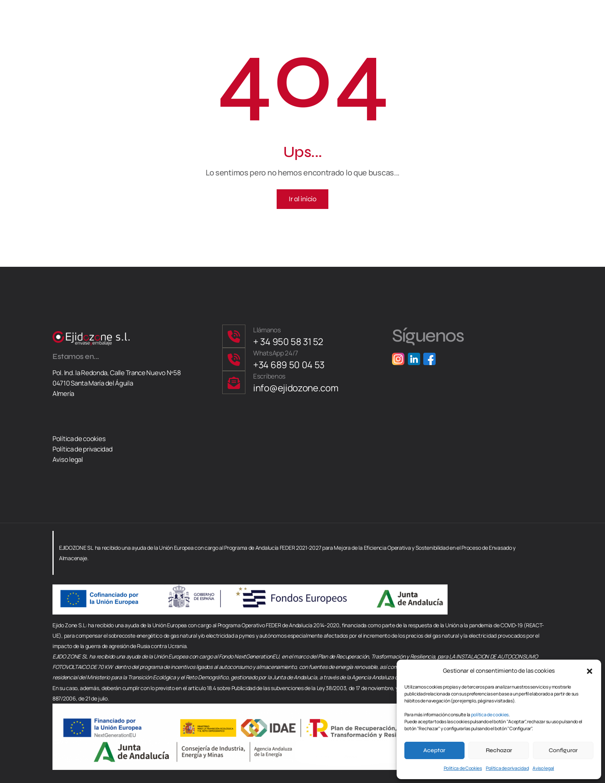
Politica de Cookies (463, 768)
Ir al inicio (302, 199)
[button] (589, 670)
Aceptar (434, 750)
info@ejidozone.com (295, 388)
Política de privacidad (507, 768)
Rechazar (499, 750)
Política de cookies (78, 438)
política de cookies (490, 714)
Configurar (563, 750)
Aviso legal (543, 768)
